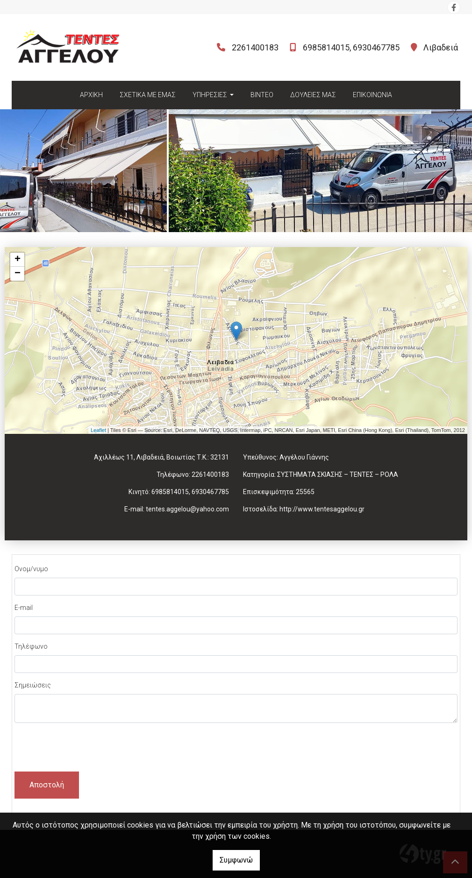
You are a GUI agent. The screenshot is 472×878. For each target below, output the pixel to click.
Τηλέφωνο (31, 646)
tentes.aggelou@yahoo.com (187, 509)
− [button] (17, 274)
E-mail (23, 607)
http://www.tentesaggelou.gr (322, 509)
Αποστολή (46, 784)
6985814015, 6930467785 (351, 47)
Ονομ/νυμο (31, 569)
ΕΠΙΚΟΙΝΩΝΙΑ (372, 95)
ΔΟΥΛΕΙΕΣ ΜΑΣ (313, 95)
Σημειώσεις (32, 685)
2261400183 (255, 47)
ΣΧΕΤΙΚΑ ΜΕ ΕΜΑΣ (148, 95)
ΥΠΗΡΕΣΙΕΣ (211, 95)
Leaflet (98, 430)
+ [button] (17, 260)
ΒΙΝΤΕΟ (261, 95)
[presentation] (85, 748)
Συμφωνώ (236, 860)
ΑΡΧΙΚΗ (91, 95)
